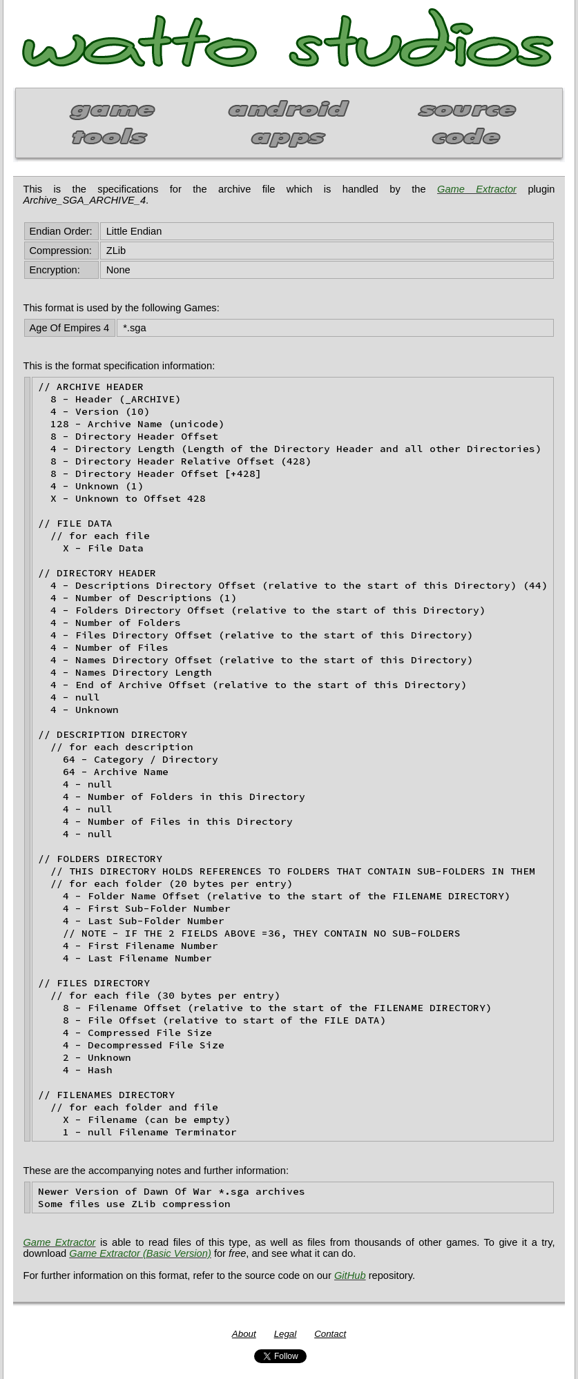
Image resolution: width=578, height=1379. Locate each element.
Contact (330, 1334)
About (244, 1334)
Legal (285, 1334)
